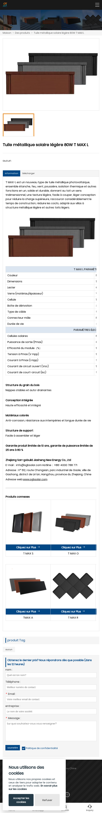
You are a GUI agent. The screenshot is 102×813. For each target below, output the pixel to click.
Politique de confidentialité (42, 748)
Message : (13, 718)
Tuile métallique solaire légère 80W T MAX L (59, 33)
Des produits (22, 33)
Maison (7, 33)
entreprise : (12, 706)
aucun (8, 649)
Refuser (47, 800)
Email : (10, 694)
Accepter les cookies (21, 800)
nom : (8, 670)
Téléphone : (13, 682)
